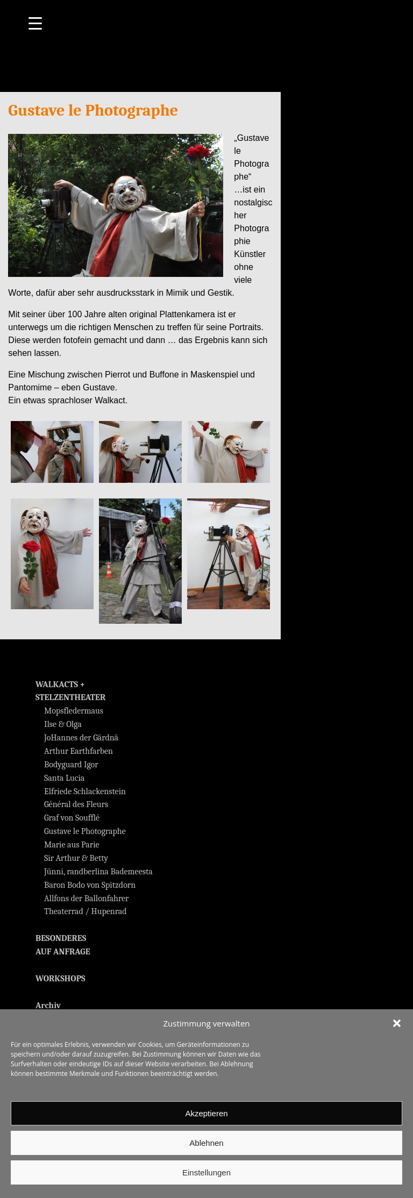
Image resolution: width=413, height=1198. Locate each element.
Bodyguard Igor (71, 764)
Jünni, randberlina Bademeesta (98, 871)
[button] (396, 1023)
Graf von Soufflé (71, 818)
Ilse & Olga (63, 724)
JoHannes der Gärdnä (81, 738)
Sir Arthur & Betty (76, 858)
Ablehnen (206, 1142)
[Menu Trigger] (35, 23)
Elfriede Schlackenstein (85, 791)
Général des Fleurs (76, 804)
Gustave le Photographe (85, 831)
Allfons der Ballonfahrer (86, 898)
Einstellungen (206, 1172)
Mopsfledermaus (73, 711)
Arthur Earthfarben (78, 751)
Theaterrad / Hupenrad (85, 911)
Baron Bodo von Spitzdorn (90, 885)
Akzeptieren (206, 1113)
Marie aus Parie (71, 845)
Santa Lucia (64, 778)
